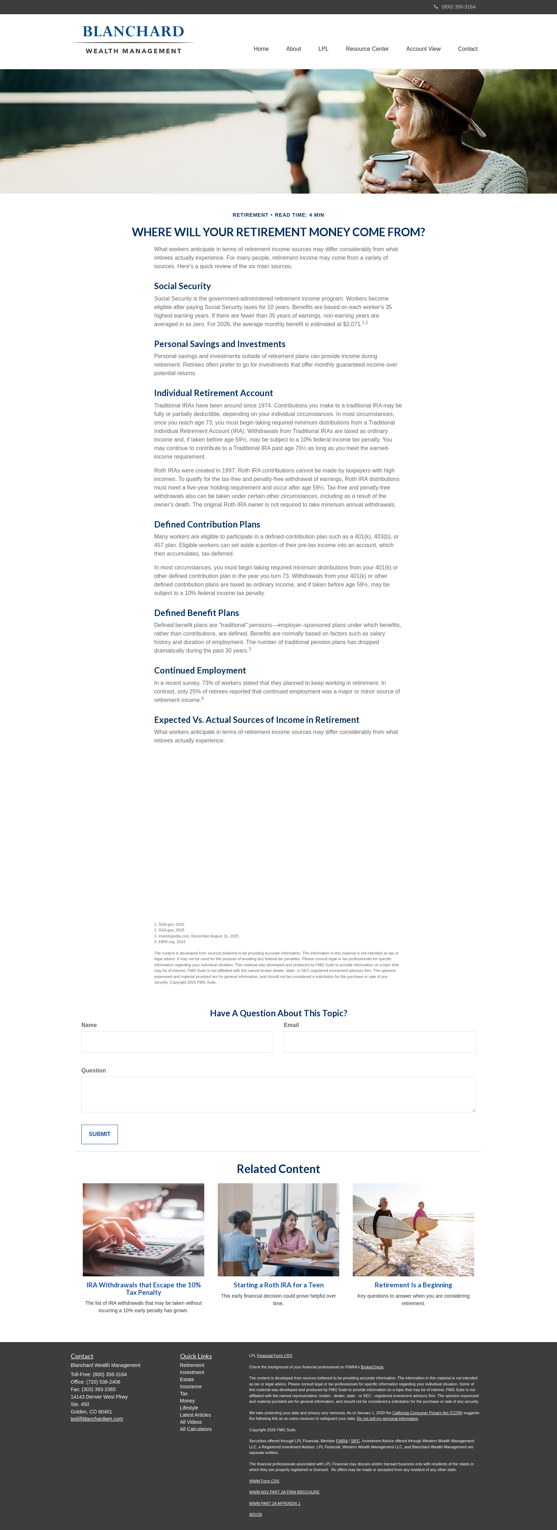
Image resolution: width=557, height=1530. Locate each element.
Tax (184, 1393)
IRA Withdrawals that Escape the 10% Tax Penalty (143, 1288)
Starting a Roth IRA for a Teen (279, 1285)
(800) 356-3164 (455, 7)
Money (187, 1401)
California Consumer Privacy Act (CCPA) (428, 1413)
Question (93, 1070)
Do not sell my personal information (387, 1418)
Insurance (191, 1386)
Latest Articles (195, 1415)
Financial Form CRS (274, 1355)
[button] (292, 41)
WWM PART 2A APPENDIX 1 (275, 1503)
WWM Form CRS (264, 1481)
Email (291, 1025)
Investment (192, 1372)
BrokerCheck (372, 1367)
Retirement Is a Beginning (413, 1285)
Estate (187, 1379)
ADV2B (255, 1514)
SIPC (355, 1441)
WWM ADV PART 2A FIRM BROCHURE (284, 1492)
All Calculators (196, 1429)
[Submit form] (99, 1134)
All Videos (191, 1422)
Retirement (192, 1365)
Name (89, 1025)
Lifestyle (189, 1408)
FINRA (341, 1441)
